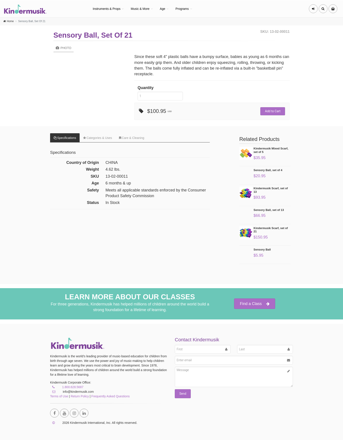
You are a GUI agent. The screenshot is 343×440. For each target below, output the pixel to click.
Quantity (146, 88)
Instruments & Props (107, 9)
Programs (182, 9)
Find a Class (254, 304)
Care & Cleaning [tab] (131, 138)
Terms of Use (59, 396)
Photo (63, 48)
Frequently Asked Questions (110, 396)
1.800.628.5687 (72, 387)
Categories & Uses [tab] (97, 138)
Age (162, 9)
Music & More (140, 9)
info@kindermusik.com (72, 391)
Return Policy (80, 396)
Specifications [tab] (65, 138)
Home (10, 21)
